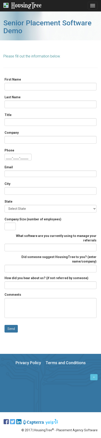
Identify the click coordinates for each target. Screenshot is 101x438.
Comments (13, 294)
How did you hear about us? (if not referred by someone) (46, 278)
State (8, 201)
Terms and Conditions (66, 362)
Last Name (13, 97)
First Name (13, 79)
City (7, 184)
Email (9, 167)
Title (8, 115)
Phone (9, 150)
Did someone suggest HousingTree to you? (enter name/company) (58, 259)
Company (12, 132)
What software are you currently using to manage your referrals (56, 238)
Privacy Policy (28, 362)
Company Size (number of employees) (33, 219)
